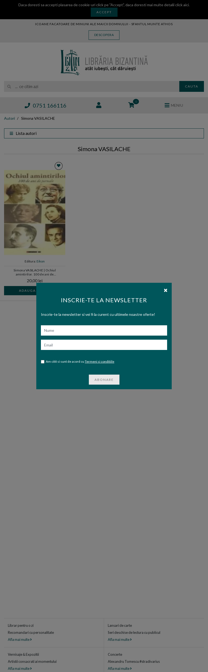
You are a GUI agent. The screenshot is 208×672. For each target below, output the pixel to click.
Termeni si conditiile (99, 361)
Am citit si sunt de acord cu (77, 361)
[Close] (165, 290)
